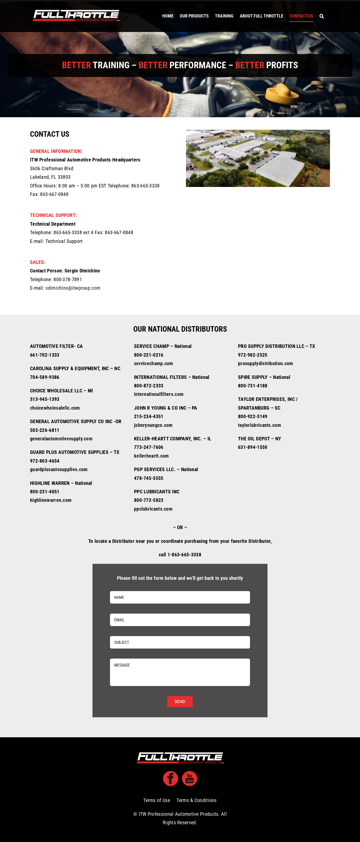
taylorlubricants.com (259, 425)
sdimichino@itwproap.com (73, 288)
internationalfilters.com (159, 394)
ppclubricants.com (153, 509)
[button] (322, 16)
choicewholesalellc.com (55, 408)
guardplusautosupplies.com (59, 469)
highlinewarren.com (51, 500)
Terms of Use (156, 800)
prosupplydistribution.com (265, 363)
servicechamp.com (153, 363)
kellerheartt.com (151, 456)
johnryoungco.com (153, 425)
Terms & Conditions (196, 800)
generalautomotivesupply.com (61, 439)
